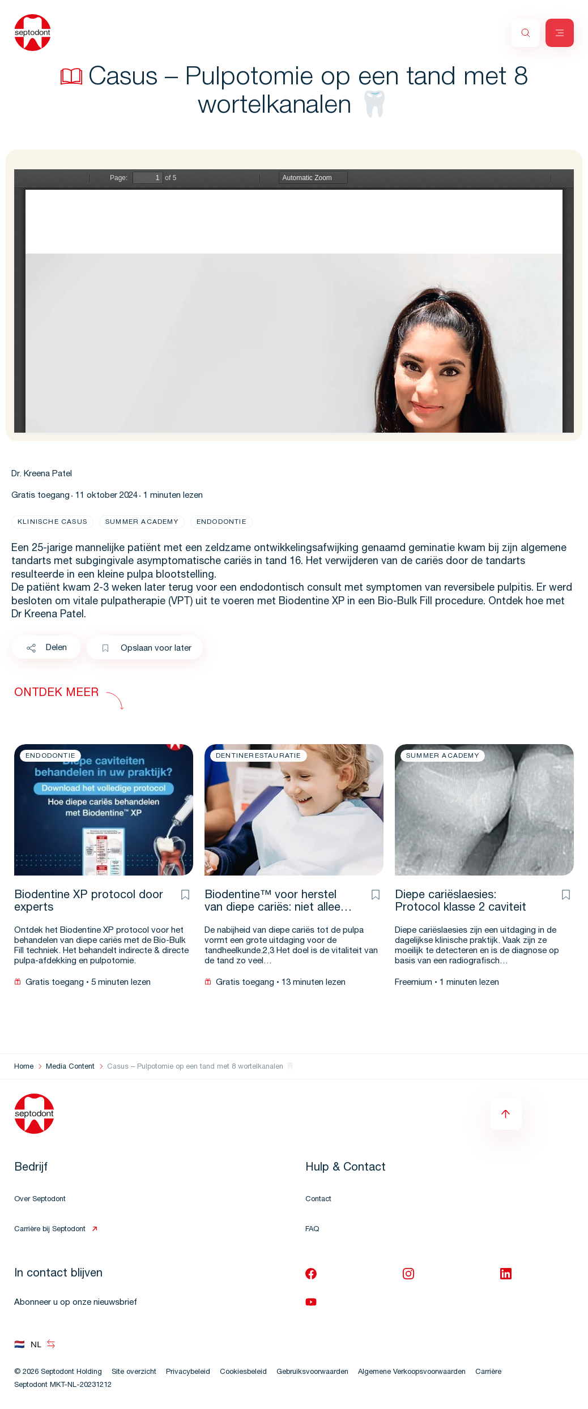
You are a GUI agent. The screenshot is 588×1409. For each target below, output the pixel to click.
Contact (318, 1199)
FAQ (312, 1229)
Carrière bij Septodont (50, 1229)
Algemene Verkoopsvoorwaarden (412, 1372)
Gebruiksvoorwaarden (312, 1372)
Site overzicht (134, 1372)
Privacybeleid (188, 1372)
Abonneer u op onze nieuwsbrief (75, 1303)
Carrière (488, 1372)
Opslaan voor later (146, 649)
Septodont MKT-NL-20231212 (63, 1385)
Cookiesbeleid (243, 1372)
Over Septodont (40, 1199)
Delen (46, 648)
